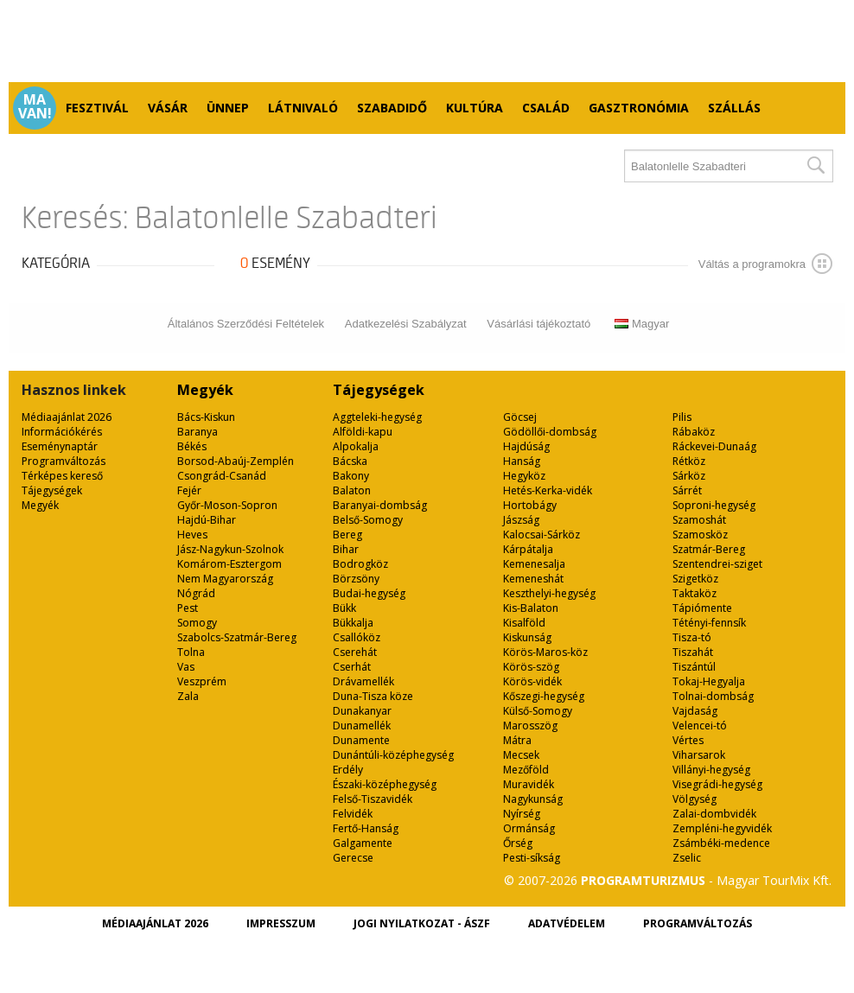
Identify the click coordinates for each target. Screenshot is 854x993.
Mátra (517, 740)
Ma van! (35, 106)
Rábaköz (693, 431)
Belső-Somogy (368, 519)
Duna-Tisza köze (373, 696)
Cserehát (355, 652)
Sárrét (687, 490)
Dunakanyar (362, 710)
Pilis (681, 417)
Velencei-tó (699, 725)
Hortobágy (530, 505)
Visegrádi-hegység (717, 784)
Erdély (348, 769)
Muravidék (528, 784)
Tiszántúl (694, 666)
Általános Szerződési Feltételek (246, 323)
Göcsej (520, 417)
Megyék (40, 505)
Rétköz (688, 461)
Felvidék (353, 813)
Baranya (197, 431)
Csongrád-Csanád (221, 475)
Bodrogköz (360, 564)
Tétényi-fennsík (709, 622)
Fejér (189, 490)
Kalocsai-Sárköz (541, 534)
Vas (185, 666)
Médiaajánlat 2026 (67, 417)
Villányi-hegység (711, 769)
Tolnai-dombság (713, 696)
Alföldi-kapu (362, 431)
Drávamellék (363, 681)
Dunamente (361, 740)
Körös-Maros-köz (545, 652)
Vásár (168, 107)
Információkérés (62, 431)
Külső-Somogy (537, 710)
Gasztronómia (639, 107)
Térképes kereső (62, 475)
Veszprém (201, 681)
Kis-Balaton (530, 608)
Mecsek (521, 755)
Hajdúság (526, 446)
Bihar (346, 549)
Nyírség (521, 813)
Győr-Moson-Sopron (227, 505)
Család (546, 107)
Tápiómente (702, 608)
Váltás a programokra (765, 263)
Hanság (521, 461)
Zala (188, 696)
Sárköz (688, 475)
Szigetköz (695, 578)
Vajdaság (694, 710)
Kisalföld (524, 622)
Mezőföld (526, 769)
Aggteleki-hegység (377, 417)
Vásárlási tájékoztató (538, 323)
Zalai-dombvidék (714, 813)
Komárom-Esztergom (229, 564)
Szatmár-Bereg (708, 549)
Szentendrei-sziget (717, 564)
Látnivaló (303, 107)
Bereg (347, 534)
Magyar (642, 323)
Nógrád (196, 593)
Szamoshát (699, 519)
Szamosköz (700, 534)
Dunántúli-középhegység (393, 755)
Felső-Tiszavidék (372, 799)
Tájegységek (52, 490)
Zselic (686, 857)
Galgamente (362, 843)
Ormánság (529, 828)
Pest (187, 608)
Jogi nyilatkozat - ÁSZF (422, 923)
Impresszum (280, 923)
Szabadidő (392, 107)
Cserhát (352, 666)
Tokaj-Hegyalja (708, 681)
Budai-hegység (369, 593)
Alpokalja (356, 446)
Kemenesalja (534, 564)
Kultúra (474, 107)
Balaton (352, 490)
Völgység (694, 799)
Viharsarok (698, 755)
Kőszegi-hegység (543, 696)
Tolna (191, 652)
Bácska (350, 461)
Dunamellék (362, 725)
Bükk (344, 608)
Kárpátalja (528, 549)
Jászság (521, 519)
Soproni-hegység (713, 505)
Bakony (351, 475)
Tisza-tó (691, 637)
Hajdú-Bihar (206, 519)
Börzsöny (356, 578)
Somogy (197, 622)
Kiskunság (527, 637)
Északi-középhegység (385, 784)
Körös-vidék (532, 681)
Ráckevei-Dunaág (714, 446)
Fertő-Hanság (365, 828)
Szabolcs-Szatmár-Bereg (236, 637)
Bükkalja (353, 622)
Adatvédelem (566, 923)
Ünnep (228, 107)
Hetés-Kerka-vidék (547, 490)
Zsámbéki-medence (721, 843)
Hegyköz (524, 475)
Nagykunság (533, 799)
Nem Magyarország (225, 578)
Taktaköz (694, 593)
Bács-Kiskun (206, 417)
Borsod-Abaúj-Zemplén (235, 461)
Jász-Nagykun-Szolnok (230, 549)
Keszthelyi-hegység (549, 593)
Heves (192, 534)
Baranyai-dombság (380, 505)
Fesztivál (97, 107)
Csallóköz (356, 637)
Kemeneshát (533, 578)
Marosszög (530, 725)
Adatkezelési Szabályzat (406, 323)
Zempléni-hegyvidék (722, 828)
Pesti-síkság (531, 857)
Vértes (688, 740)
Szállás (734, 107)
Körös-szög (531, 666)
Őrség (517, 843)
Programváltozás (63, 461)
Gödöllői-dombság (549, 431)
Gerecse (353, 857)
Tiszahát (692, 652)
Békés (192, 446)
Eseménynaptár (60, 446)
